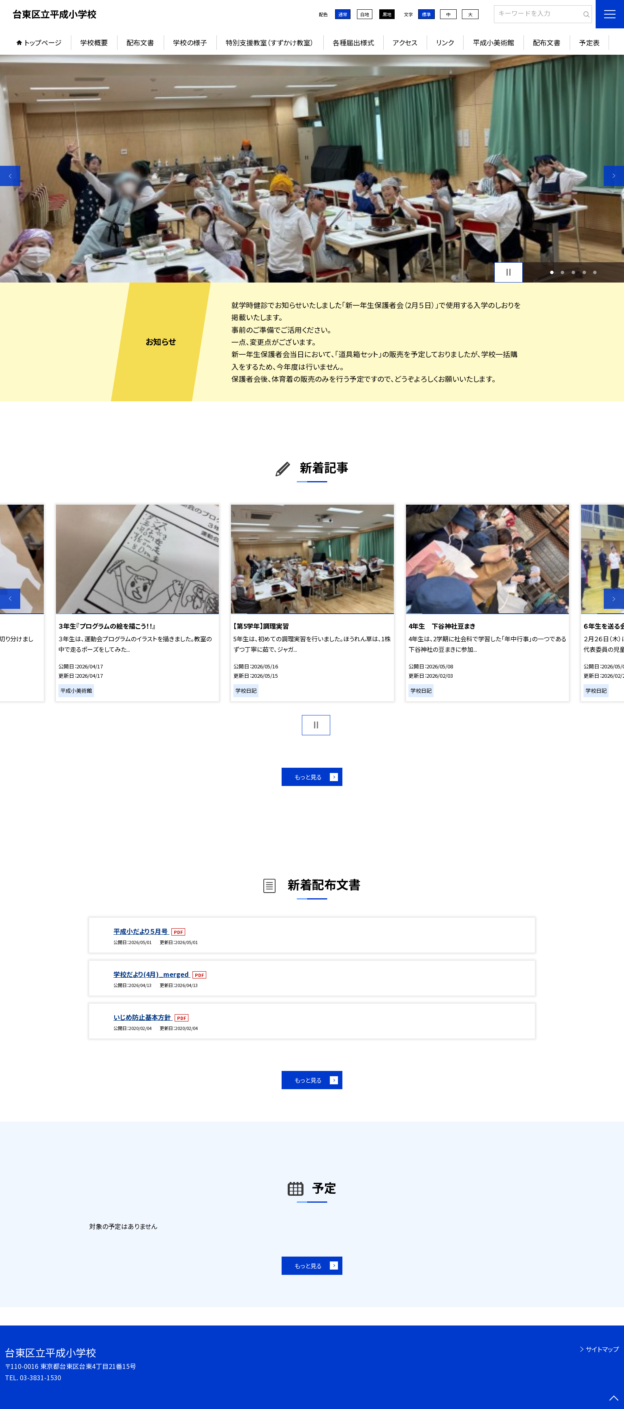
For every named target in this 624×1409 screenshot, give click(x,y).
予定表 (589, 42)
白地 (364, 14)
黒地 (387, 14)
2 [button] (562, 272)
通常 (342, 14)
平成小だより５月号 (141, 931)
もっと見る (308, 777)
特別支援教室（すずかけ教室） (270, 42)
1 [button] (551, 272)
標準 (426, 14)
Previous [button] (10, 176)
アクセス (405, 42)
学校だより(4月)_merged (151, 974)
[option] (312, 169)
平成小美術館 (493, 42)
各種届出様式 (353, 42)
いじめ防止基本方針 (143, 1017)
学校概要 (94, 42)
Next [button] (614, 176)
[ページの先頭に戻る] (614, 1399)
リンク (445, 42)
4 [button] (584, 272)
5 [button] (595, 272)
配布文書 (140, 42)
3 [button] (573, 272)
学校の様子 (190, 42)
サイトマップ (602, 1349)
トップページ (43, 42)
